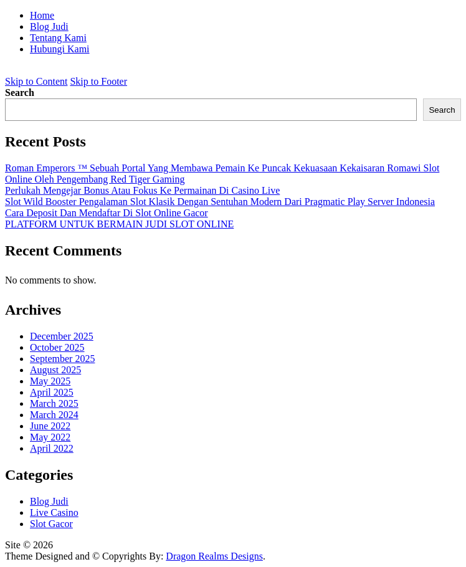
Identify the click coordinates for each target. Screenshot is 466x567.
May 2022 (50, 437)
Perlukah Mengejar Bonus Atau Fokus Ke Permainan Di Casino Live (142, 190)
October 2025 (57, 347)
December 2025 (61, 336)
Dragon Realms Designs (214, 556)
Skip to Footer (98, 81)
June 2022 (50, 426)
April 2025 (52, 392)
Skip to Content (36, 81)
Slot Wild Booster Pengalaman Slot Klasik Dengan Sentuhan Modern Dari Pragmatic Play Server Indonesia (220, 201)
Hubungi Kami (60, 49)
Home (42, 15)
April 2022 (52, 448)
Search (19, 92)
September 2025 (62, 358)
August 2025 (55, 369)
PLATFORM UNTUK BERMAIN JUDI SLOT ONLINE (119, 224)
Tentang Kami (58, 37)
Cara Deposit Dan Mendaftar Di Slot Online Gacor (106, 212)
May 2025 (50, 381)
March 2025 (54, 403)
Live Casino (54, 512)
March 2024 (54, 414)
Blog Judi (49, 26)
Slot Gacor (51, 523)
